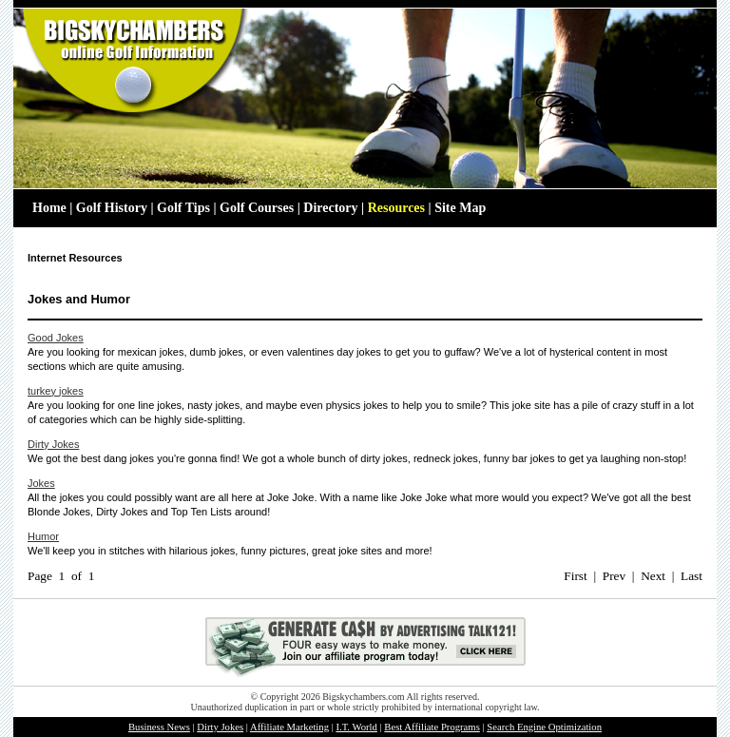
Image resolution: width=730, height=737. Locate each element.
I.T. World (356, 727)
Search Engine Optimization (544, 727)
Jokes (41, 483)
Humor (43, 536)
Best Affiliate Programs (431, 727)
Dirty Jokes (53, 444)
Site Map (460, 208)
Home (49, 208)
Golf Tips (183, 208)
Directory (330, 208)
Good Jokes (56, 337)
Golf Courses (257, 208)
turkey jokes (56, 391)
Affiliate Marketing (289, 727)
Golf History (111, 208)
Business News (159, 727)
